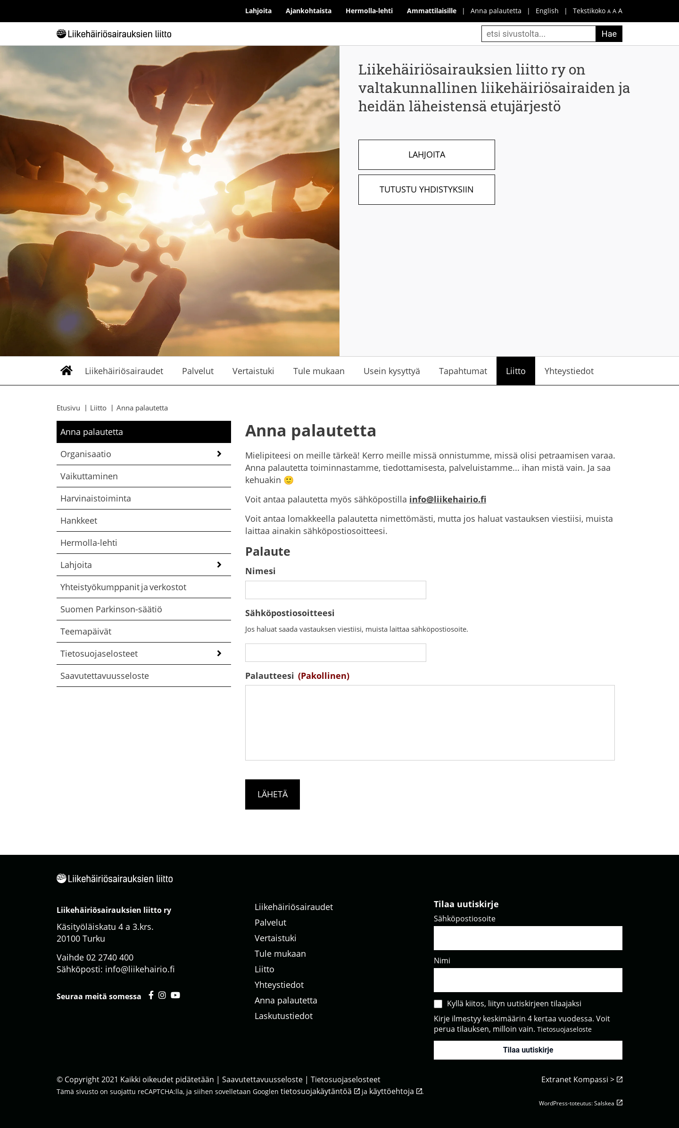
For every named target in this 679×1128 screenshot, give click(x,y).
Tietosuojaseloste (564, 1029)
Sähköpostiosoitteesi (290, 613)
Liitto (516, 370)
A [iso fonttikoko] (620, 10)
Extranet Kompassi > (577, 1079)
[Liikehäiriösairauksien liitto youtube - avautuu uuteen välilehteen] (175, 995)
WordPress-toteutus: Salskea (576, 1103)
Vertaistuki (253, 370)
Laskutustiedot (284, 1015)
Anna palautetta (496, 10)
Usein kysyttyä (392, 370)
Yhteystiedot (569, 370)
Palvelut (198, 370)
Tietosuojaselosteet (99, 653)
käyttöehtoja (391, 1091)
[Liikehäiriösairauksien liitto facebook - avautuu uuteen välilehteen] (151, 995)
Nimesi (260, 571)
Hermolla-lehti (88, 542)
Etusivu (66, 371)
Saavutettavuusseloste (104, 675)
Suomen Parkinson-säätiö (111, 609)
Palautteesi (297, 675)
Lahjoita (426, 154)
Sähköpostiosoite (465, 918)
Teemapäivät (85, 631)
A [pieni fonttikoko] (609, 11)
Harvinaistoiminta (95, 498)
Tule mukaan (319, 370)
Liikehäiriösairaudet (124, 370)
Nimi (442, 960)
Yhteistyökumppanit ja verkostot (123, 587)
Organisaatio (85, 454)
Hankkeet (78, 520)
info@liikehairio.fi (447, 499)
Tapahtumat (463, 370)
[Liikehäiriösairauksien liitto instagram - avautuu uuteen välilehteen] (162, 995)
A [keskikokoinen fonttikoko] (614, 11)
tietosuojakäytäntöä (316, 1091)
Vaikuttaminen (89, 476)
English (547, 10)
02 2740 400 (109, 957)
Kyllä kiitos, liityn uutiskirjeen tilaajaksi (514, 1003)
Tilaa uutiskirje (528, 1049)
